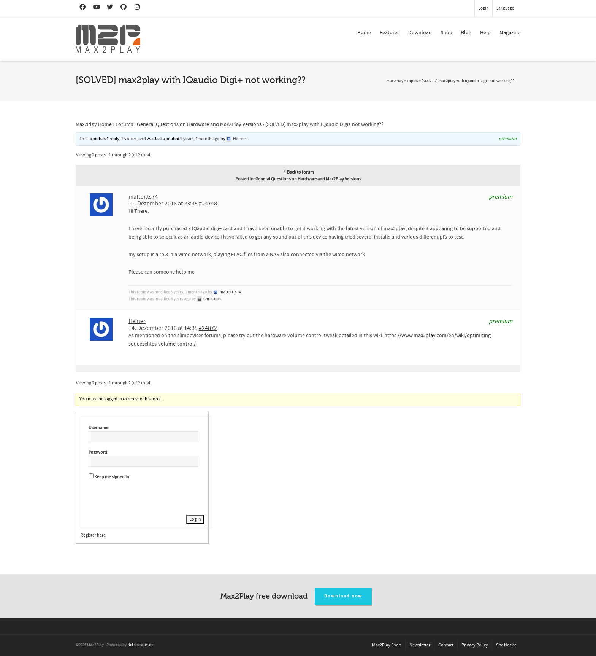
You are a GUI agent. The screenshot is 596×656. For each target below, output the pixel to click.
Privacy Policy (474, 645)
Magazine (509, 32)
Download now (343, 596)
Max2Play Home (94, 124)
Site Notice (506, 645)
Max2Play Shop (386, 645)
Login (483, 8)
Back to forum (298, 172)
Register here (93, 535)
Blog (466, 32)
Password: (98, 452)
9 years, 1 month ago (200, 139)
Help (485, 32)
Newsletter (419, 645)
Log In (195, 519)
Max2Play (395, 81)
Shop (446, 32)
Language (505, 8)
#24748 (208, 203)
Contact (445, 645)
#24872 (208, 328)
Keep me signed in (111, 477)
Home (364, 32)
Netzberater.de (140, 645)
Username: (99, 428)
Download (420, 32)
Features (389, 32)
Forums (124, 124)
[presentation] (146, 496)
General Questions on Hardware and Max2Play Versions (199, 124)
